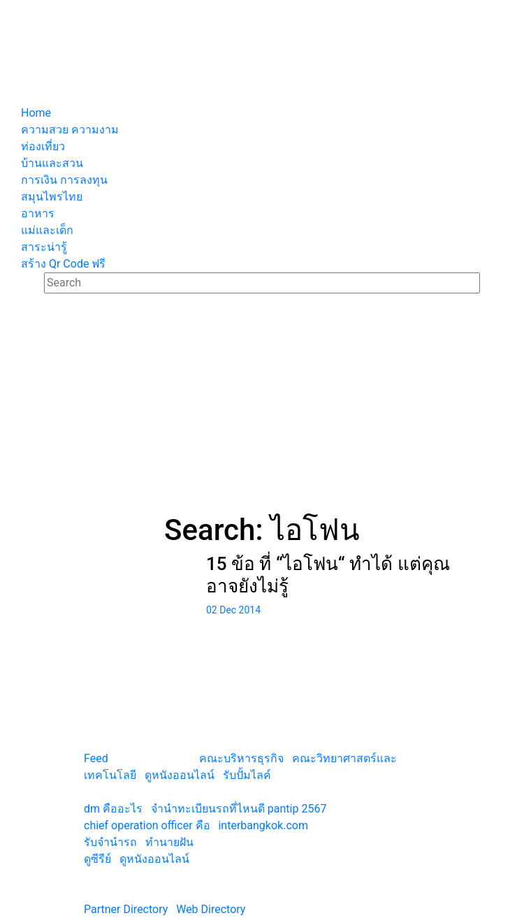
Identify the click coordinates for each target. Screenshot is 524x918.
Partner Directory (126, 909)
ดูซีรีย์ (97, 859)
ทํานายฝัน (169, 842)
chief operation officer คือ (147, 825)
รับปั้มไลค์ (247, 775)
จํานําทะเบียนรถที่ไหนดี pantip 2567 (239, 808)
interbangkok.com (262, 825)
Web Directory (210, 909)
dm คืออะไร (113, 808)
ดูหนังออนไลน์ (179, 775)
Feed (96, 758)
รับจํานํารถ (110, 842)
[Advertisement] (262, 408)
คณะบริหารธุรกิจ (241, 758)
